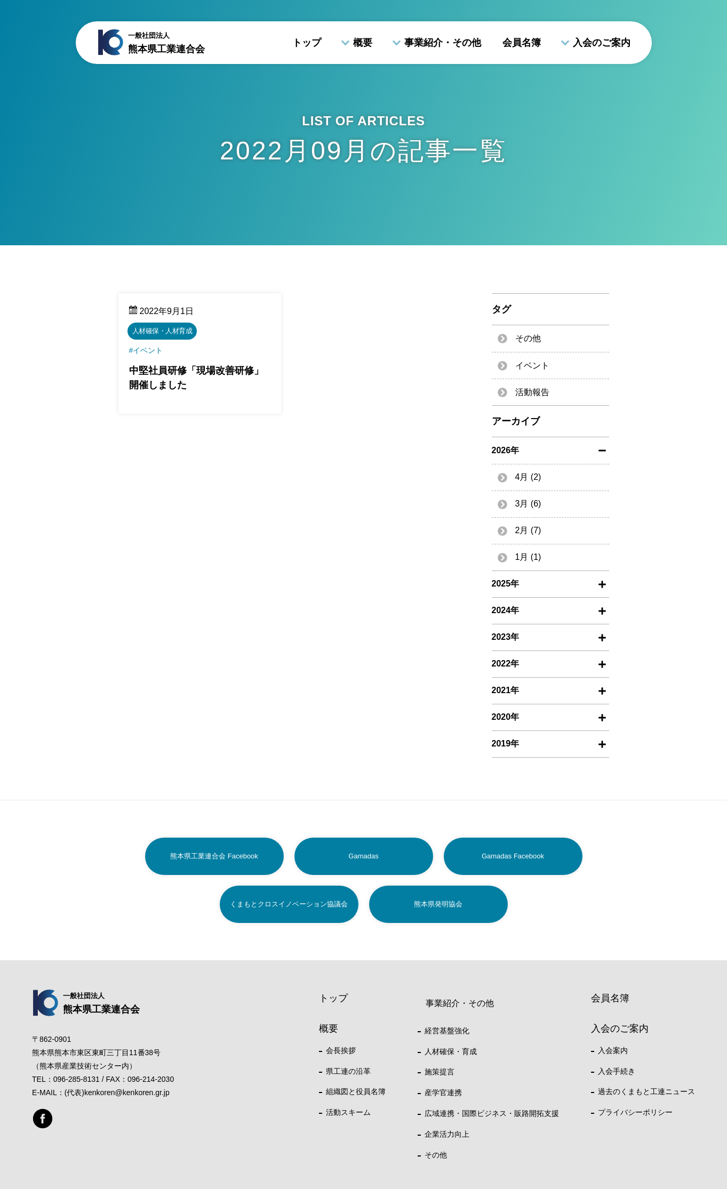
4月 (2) (528, 476)
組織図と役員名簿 (356, 1091)
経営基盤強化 (447, 1030)
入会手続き (616, 1071)
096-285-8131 (76, 1079)
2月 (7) (528, 530)
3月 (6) (528, 503)
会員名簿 (521, 42)
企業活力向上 (447, 1134)
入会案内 (613, 1050)
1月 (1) (528, 556)
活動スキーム (348, 1112)
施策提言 (439, 1071)
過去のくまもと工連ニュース (646, 1091)
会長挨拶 (341, 1050)
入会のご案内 (601, 42)
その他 (528, 338)
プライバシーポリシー (635, 1112)
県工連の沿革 (348, 1071)
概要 (362, 42)
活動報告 (532, 392)
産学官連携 (443, 1092)
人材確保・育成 (451, 1051)
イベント (532, 365)
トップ (306, 42)
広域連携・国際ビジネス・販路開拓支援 (492, 1113)
